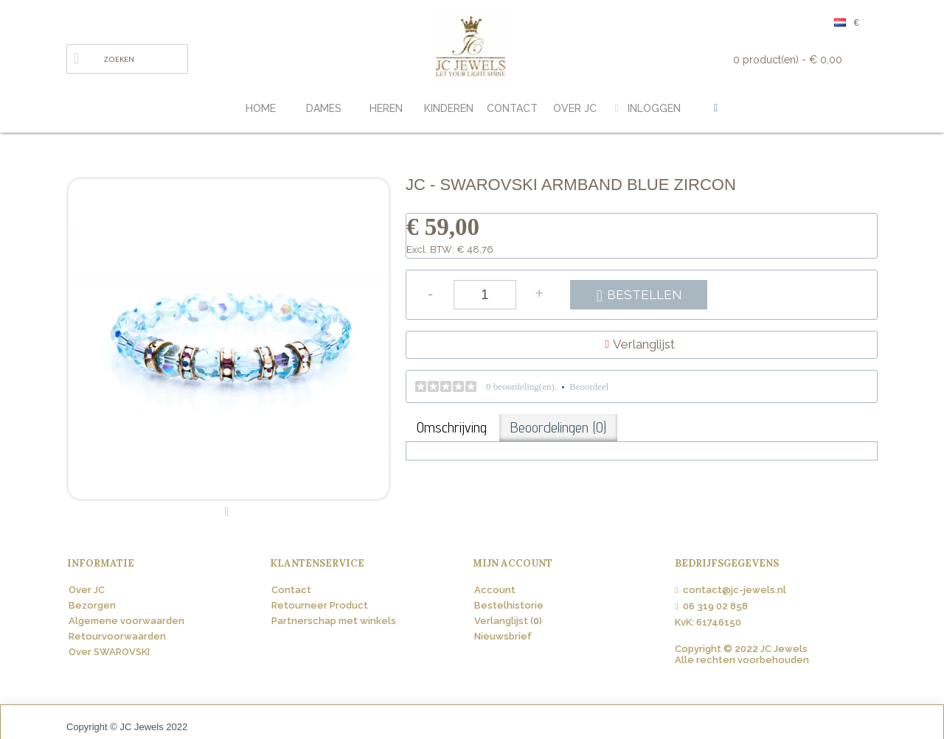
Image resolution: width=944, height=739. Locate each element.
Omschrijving (452, 427)
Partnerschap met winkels (333, 620)
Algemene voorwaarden (126, 620)
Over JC (87, 589)
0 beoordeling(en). (521, 386)
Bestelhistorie (509, 605)
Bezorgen (92, 605)
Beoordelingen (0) (558, 427)
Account (495, 589)
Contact (291, 589)
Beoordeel (588, 386)
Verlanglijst (644, 344)
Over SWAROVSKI (109, 651)
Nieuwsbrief (503, 636)
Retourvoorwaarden (117, 636)
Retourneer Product (319, 605)
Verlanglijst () (508, 620)
